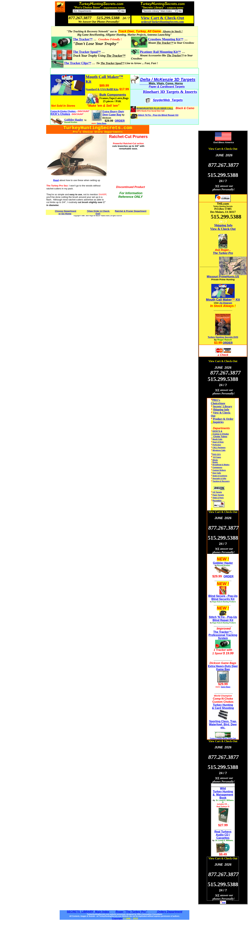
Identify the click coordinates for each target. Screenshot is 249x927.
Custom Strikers (219, 470)
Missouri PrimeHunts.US (223, 276)
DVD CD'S (217, 454)
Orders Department (169, 911)
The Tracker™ (83, 39)
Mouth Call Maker (219, 299)
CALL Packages (219, 448)
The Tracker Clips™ (77, 63)
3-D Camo (217, 457)
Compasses (217, 467)
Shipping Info (223, 225)
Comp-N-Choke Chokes (63, 111)
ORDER (228, 342)
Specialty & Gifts (219, 478)
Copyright (117, 918)
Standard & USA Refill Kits (102, 89)
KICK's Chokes (60, 114)
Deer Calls (217, 473)
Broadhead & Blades (221, 465)
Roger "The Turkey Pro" (132, 911)
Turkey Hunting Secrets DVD (223, 337)
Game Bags (101, 123)
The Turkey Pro (223, 253)
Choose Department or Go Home (65, 212)
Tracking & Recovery (221, 481)
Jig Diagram (225, 303)
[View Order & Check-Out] (98, 212)
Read (56, 180)
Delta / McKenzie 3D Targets (167, 79)
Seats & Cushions (220, 476)
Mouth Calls (217, 439)
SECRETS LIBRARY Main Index (88, 911)
